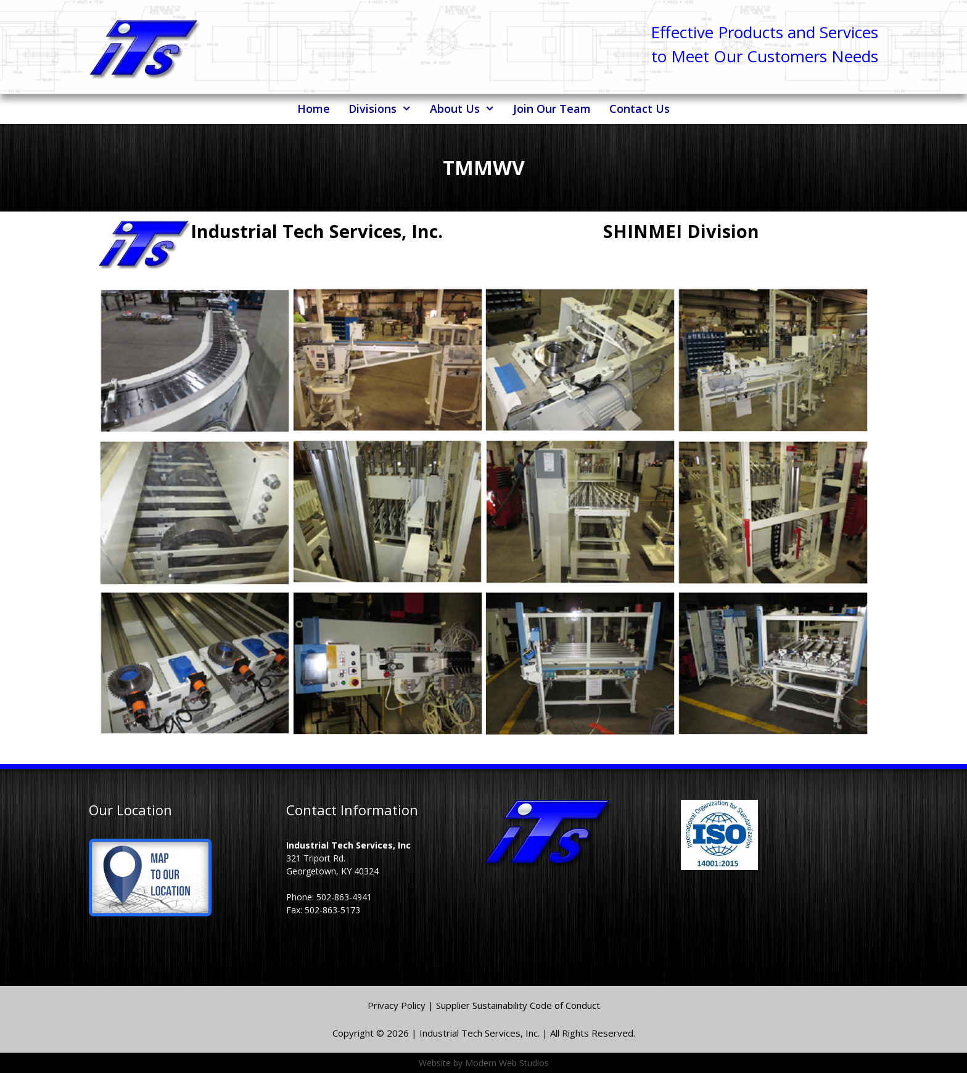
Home (313, 108)
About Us (467, 109)
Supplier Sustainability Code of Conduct (518, 1005)
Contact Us (639, 108)
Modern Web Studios (507, 1063)
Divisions (384, 109)
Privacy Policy (398, 1005)
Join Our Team (552, 108)
